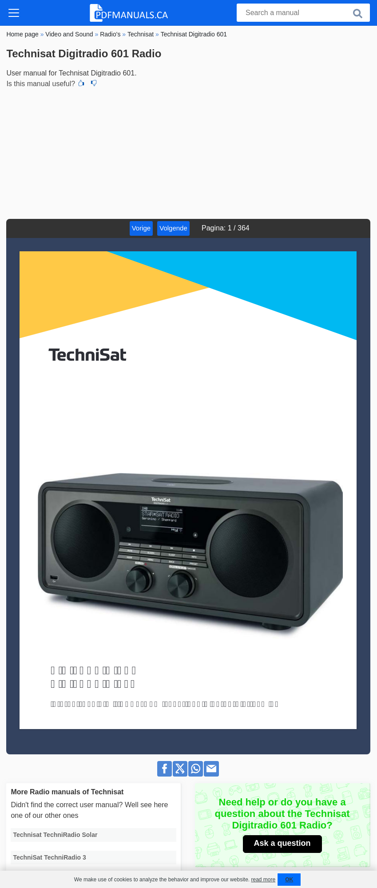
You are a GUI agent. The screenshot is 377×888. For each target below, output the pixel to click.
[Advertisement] (188, 152)
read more (263, 879)
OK (289, 879)
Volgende (173, 228)
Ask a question (282, 843)
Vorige (141, 228)
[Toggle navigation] (13, 13)
